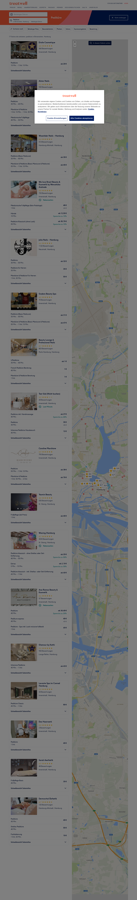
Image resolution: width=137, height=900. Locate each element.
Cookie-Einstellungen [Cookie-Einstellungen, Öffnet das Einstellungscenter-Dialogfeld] (56, 118)
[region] (69, 107)
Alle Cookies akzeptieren (82, 118)
